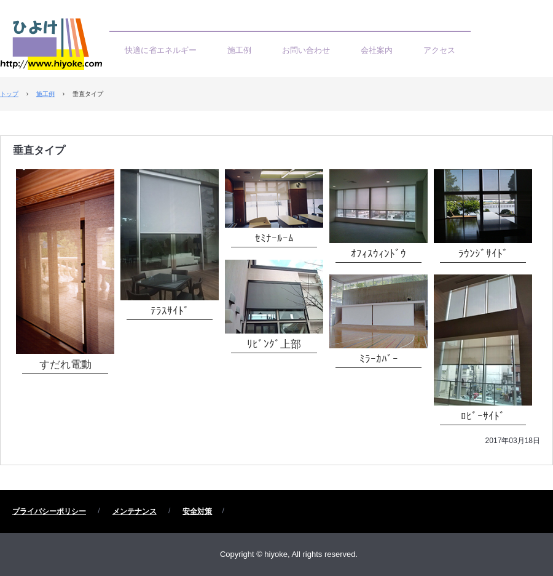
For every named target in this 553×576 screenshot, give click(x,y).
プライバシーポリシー (49, 511)
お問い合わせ (306, 50)
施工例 (239, 50)
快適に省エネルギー (161, 50)
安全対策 (197, 511)
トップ (9, 93)
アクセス (439, 50)
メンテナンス (134, 511)
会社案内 (377, 50)
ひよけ (54, 47)
